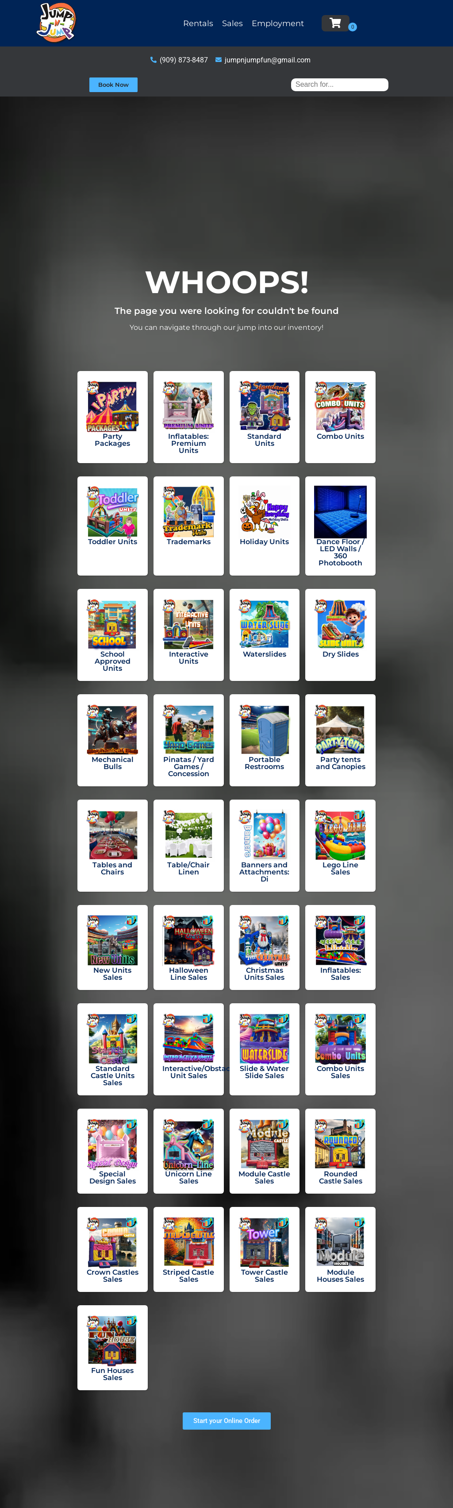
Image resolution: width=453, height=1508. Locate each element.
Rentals (198, 23)
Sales (232, 23)
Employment (278, 23)
